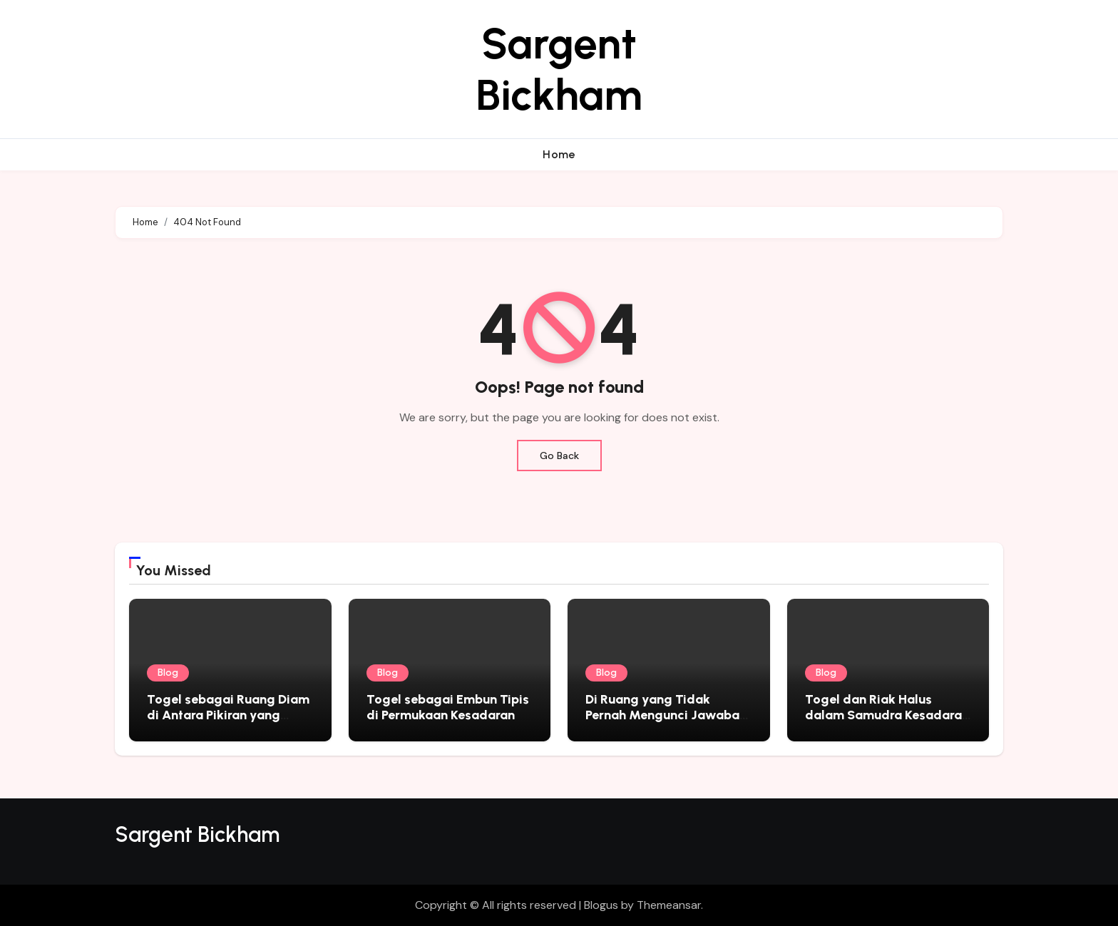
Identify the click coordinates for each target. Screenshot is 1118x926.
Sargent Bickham (559, 69)
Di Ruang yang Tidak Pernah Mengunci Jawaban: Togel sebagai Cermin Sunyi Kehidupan (667, 722)
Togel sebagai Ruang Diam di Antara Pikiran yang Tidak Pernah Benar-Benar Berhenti (228, 722)
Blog (168, 673)
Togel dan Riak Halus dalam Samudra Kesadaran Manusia (887, 714)
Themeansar (669, 904)
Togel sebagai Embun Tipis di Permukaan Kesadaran (447, 707)
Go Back (559, 455)
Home (559, 154)
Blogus (601, 904)
